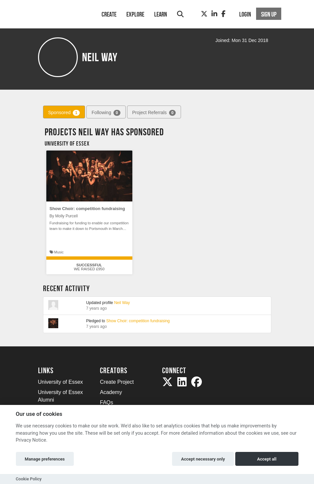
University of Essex (60, 382)
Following (106, 113)
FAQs (106, 402)
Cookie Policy (29, 478)
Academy (111, 392)
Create (109, 14)
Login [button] (245, 14)
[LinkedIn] (214, 14)
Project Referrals (154, 113)
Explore (135, 14)
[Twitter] (204, 14)
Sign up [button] (269, 14)
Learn (160, 14)
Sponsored (64, 113)
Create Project (117, 382)
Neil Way (122, 302)
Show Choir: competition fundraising (87, 208)
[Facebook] (223, 14)
